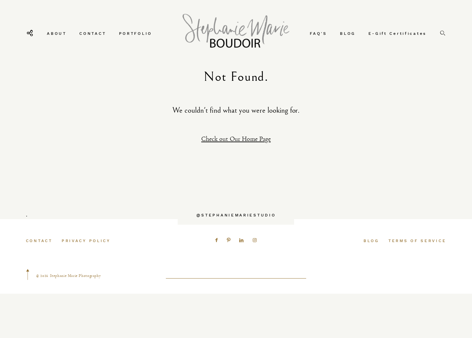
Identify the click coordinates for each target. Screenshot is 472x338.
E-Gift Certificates (397, 33)
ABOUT (57, 33)
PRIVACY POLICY (86, 252)
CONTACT (92, 33)
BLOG (348, 33)
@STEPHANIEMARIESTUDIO (236, 227)
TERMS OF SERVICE (417, 252)
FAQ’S (318, 33)
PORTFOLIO (135, 33)
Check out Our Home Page (236, 139)
